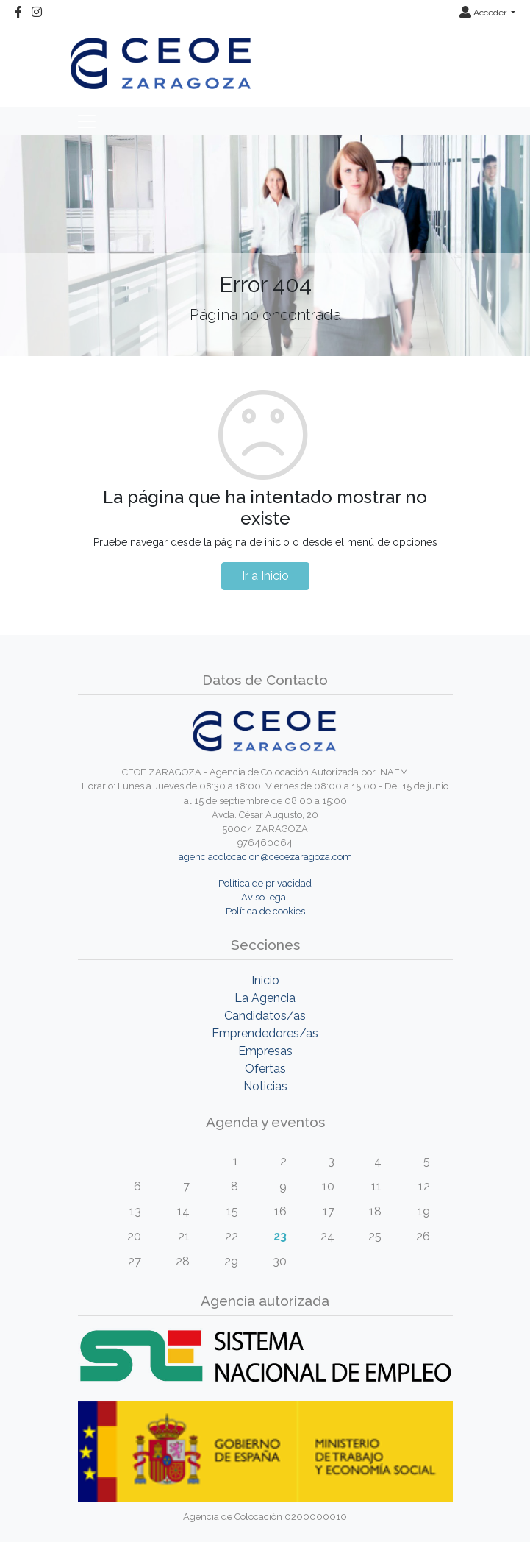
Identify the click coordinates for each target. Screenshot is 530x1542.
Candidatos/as (265, 1016)
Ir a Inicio (265, 576)
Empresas (265, 1051)
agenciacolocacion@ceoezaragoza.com (265, 856)
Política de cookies (265, 911)
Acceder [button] (484, 12)
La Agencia (265, 998)
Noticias (265, 1086)
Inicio (265, 980)
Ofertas (265, 1069)
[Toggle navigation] (87, 121)
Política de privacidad (265, 883)
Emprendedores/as (265, 1033)
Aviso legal (265, 897)
